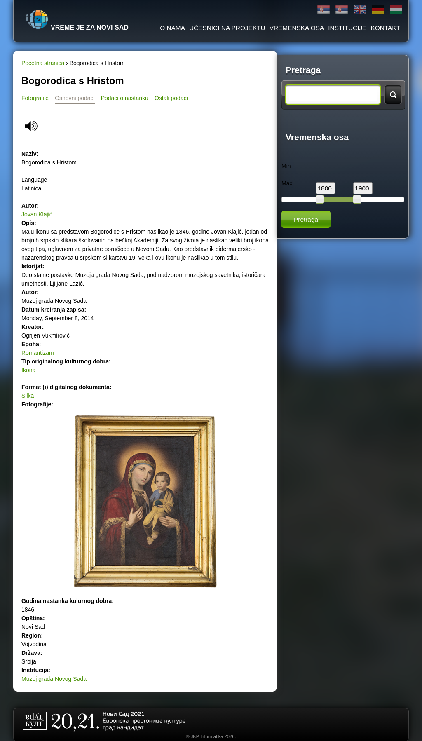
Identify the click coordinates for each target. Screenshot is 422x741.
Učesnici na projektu (227, 27)
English (360, 9)
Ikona (28, 370)
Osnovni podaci (75, 98)
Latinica (341, 9)
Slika (27, 395)
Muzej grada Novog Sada (54, 678)
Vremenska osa (297, 27)
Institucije (347, 27)
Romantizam (37, 352)
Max (286, 183)
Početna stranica (42, 63)
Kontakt (385, 27)
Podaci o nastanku (124, 98)
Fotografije (35, 98)
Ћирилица (323, 9)
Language (34, 179)
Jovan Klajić (36, 214)
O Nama (172, 27)
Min (286, 166)
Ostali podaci (171, 98)
